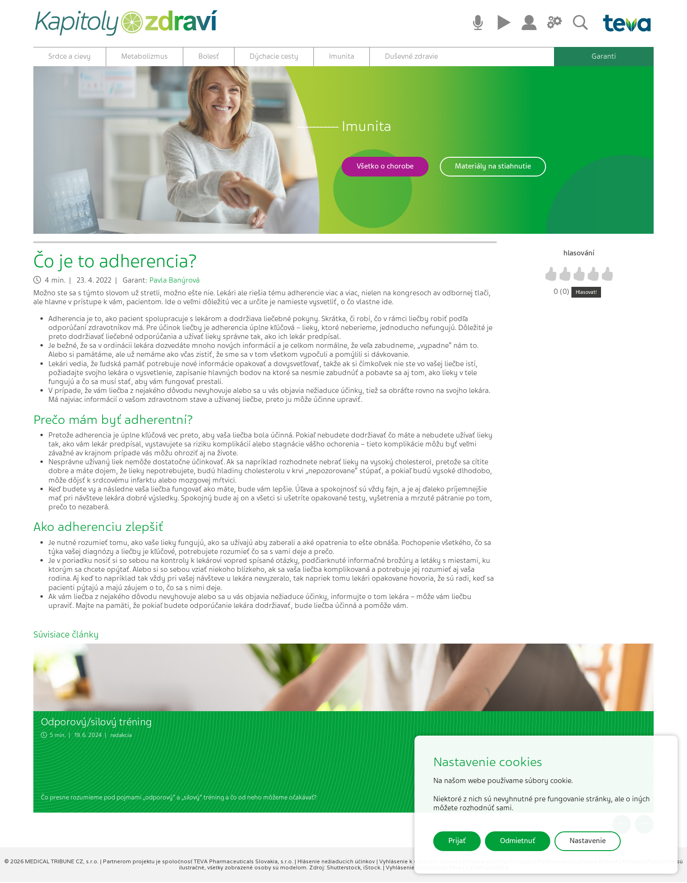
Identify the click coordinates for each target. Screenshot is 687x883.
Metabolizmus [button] (144, 56)
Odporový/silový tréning (96, 722)
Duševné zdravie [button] (411, 56)
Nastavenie (588, 840)
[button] (385, 167)
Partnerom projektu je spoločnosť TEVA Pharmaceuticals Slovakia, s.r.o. (199, 862)
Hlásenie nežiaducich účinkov (336, 862)
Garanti (604, 56)
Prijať (457, 840)
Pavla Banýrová (174, 281)
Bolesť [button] (208, 56)
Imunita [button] (341, 56)
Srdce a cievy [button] (69, 56)
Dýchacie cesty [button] (274, 56)
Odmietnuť (517, 840)
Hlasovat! (586, 293)
